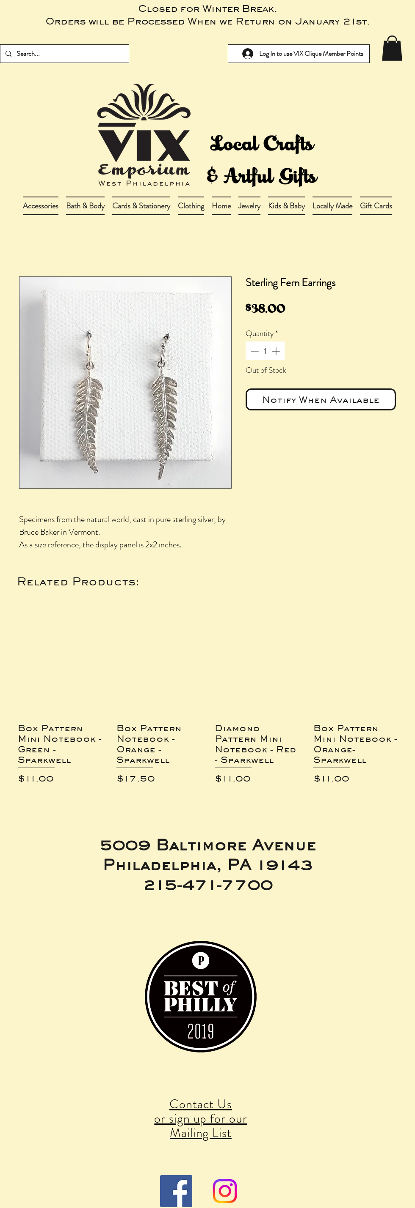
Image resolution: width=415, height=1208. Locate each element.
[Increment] (277, 351)
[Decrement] (254, 351)
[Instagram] (225, 1191)
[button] (85, 206)
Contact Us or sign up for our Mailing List (200, 1118)
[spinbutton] (265, 351)
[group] (207, 699)
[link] (392, 48)
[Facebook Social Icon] (176, 1191)
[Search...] (64, 54)
